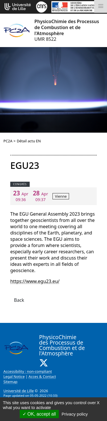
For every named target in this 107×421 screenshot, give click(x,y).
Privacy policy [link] (75, 414)
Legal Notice (14, 376)
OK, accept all (39, 414)
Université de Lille (18, 390)
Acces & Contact (42, 376)
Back (19, 300)
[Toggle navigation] (100, 6)
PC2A (7, 140)
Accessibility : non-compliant (27, 371)
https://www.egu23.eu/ (35, 281)
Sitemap (10, 381)
